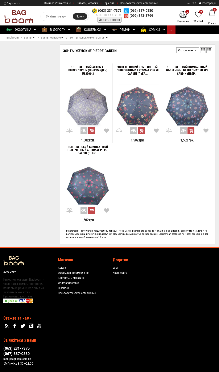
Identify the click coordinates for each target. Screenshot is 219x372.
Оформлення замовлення (73, 272)
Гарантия (109, 3)
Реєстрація (207, 3)
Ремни (124, 30)
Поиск (80, 16)
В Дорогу (56, 30)
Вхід (191, 3)
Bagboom (10, 3)
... (171, 30)
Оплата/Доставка (87, 3)
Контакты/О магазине (57, 3)
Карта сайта (120, 272)
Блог (115, 267)
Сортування (187, 50)
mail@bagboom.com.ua (17, 358)
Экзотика (22, 30)
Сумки (153, 30)
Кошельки (91, 30)
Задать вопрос (109, 19)
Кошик (62, 267)
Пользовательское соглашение (139, 3)
